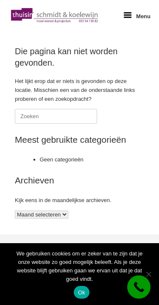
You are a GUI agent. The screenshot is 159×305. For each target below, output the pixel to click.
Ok (81, 292)
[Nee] (148, 274)
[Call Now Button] (139, 287)
